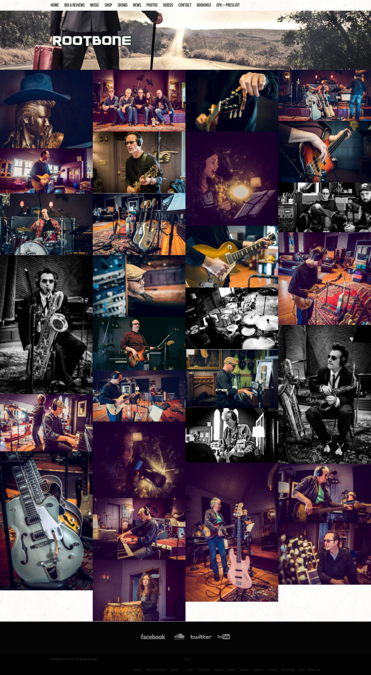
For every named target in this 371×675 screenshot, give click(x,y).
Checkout (203, 669)
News (137, 5)
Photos (152, 5)
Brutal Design (88, 659)
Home (55, 5)
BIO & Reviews (74, 5)
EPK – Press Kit (228, 5)
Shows (123, 5)
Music (94, 5)
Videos (168, 5)
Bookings (204, 5)
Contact (184, 5)
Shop (108, 5)
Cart (190, 669)
